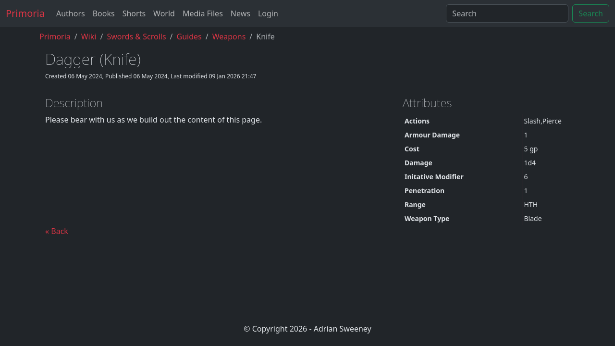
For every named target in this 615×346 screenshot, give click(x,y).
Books (104, 13)
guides (189, 36)
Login (268, 13)
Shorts (134, 13)
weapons (229, 36)
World (164, 13)
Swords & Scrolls (136, 36)
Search (590, 13)
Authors (70, 13)
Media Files (203, 13)
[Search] (507, 13)
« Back (56, 231)
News (240, 13)
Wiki (89, 36)
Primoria (25, 13)
